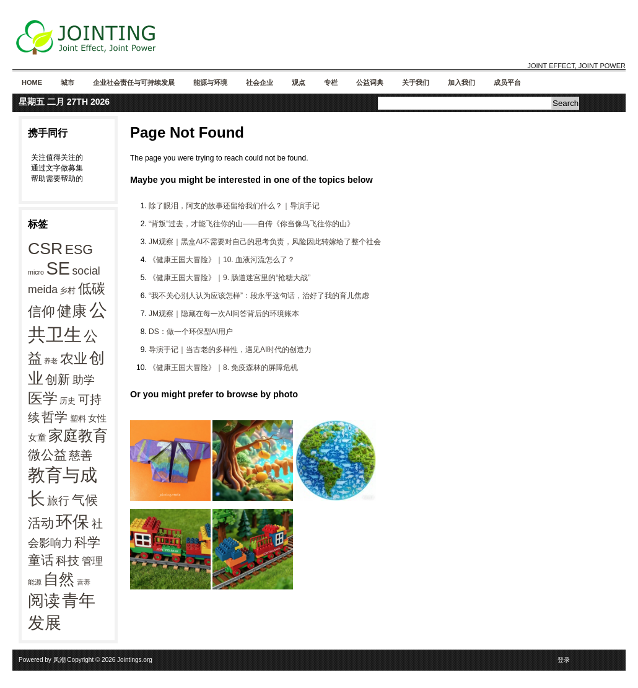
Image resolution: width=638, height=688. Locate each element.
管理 (92, 561)
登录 (563, 659)
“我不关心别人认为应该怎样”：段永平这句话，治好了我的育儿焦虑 (259, 295)
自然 (58, 579)
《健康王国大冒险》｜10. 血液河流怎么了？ (222, 259)
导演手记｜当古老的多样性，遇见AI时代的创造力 (230, 349)
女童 (37, 437)
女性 (97, 418)
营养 (83, 582)
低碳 (91, 288)
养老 (51, 360)
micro (36, 272)
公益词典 (369, 82)
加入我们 (461, 82)
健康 (72, 311)
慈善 (80, 455)
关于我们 (415, 82)
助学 (83, 380)
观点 (298, 82)
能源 (35, 582)
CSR (45, 248)
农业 (73, 358)
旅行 (58, 501)
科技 (67, 560)
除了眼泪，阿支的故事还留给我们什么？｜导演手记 (234, 205)
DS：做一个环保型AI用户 (191, 331)
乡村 (67, 290)
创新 (57, 379)
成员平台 (507, 82)
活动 (41, 523)
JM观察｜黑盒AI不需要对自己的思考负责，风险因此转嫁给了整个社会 (265, 241)
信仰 (41, 311)
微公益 (47, 455)
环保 (72, 522)
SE (58, 268)
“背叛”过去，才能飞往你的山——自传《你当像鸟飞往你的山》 (251, 223)
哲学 (55, 417)
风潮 (59, 659)
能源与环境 (210, 82)
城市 (67, 82)
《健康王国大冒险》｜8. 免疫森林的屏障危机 (223, 367)
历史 (67, 400)
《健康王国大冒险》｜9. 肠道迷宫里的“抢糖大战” (229, 277)
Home (32, 82)
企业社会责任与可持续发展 (134, 82)
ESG (79, 249)
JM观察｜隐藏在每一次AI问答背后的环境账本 (224, 313)
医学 (43, 398)
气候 (85, 500)
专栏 (331, 82)
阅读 (44, 600)
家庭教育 (78, 436)
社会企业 (259, 82)
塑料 (78, 418)
